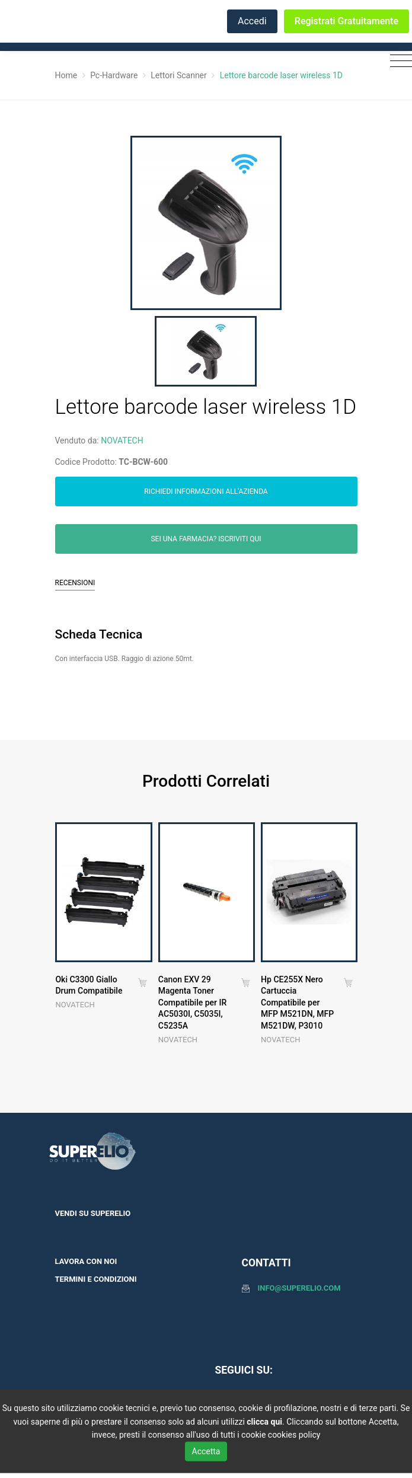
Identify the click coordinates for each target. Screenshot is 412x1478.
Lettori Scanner (178, 75)
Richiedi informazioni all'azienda (205, 491)
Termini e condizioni (96, 1279)
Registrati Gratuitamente (346, 21)
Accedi (252, 21)
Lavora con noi (86, 1261)
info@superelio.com (299, 1288)
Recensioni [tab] (75, 583)
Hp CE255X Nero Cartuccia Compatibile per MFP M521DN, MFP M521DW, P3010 (297, 1002)
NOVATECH (122, 440)
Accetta (206, 1450)
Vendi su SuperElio (93, 1213)
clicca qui (264, 1421)
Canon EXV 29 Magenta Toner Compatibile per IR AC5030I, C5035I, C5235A (192, 1002)
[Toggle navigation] (398, 61)
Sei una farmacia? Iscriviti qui (206, 539)
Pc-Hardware (114, 75)
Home (66, 75)
